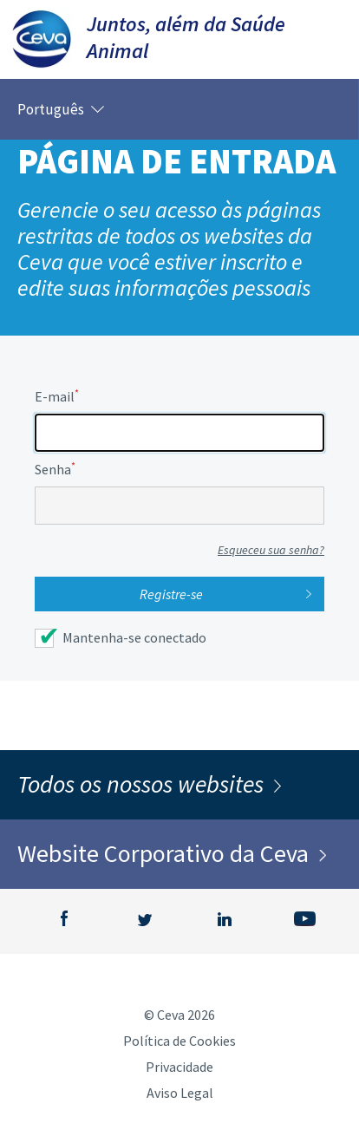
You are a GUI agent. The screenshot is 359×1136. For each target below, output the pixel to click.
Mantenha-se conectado (134, 637)
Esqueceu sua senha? (271, 550)
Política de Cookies (179, 1040)
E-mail (57, 396)
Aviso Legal (180, 1092)
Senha (55, 469)
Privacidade (179, 1066)
